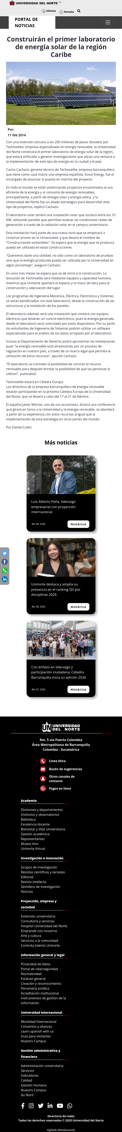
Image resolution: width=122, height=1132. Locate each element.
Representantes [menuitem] (33, 839)
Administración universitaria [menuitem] (42, 1066)
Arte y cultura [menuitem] (31, 935)
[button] (78, 11)
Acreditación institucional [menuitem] (40, 993)
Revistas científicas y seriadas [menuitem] (43, 872)
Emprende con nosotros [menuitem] (39, 931)
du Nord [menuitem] (27, 1095)
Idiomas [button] (49, 11)
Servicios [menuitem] (27, 1070)
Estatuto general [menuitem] (33, 978)
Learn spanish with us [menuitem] (37, 1031)
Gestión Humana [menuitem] (33, 1085)
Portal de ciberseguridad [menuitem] (39, 969)
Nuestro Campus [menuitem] (33, 1041)
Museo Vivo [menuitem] (29, 844)
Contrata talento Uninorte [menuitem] (40, 945)
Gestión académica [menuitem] (35, 834)
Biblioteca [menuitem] (28, 819)
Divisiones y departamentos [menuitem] (42, 809)
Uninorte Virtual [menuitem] (33, 848)
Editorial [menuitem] (27, 877)
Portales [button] (66, 12)
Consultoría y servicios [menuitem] (38, 921)
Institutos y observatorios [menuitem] (40, 814)
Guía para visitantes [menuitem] (36, 1036)
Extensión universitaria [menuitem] (38, 916)
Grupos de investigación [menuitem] (39, 867)
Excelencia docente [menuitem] (35, 824)
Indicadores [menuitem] (30, 1075)
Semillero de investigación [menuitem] (40, 886)
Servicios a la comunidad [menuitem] (39, 940)
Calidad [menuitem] (26, 1080)
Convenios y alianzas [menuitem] (36, 1026)
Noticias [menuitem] (27, 891)
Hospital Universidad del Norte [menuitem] (44, 926)
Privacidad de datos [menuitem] (35, 964)
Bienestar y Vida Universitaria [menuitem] (43, 829)
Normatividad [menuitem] (31, 974)
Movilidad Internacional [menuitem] (38, 1021)
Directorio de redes (61, 1116)
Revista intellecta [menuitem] (33, 882)
